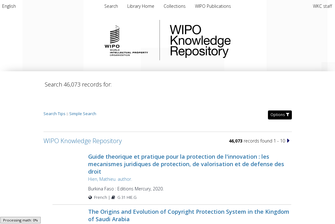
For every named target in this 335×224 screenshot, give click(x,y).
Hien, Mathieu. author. (110, 161)
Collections (175, 6)
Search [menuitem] (111, 6)
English (9, 6)
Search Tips (54, 96)
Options (279, 97)
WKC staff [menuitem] (322, 6)
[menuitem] (9, 6)
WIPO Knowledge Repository (226, 40)
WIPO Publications (213, 6)
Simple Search (82, 96)
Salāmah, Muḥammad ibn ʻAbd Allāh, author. (132, 209)
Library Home (141, 6)
